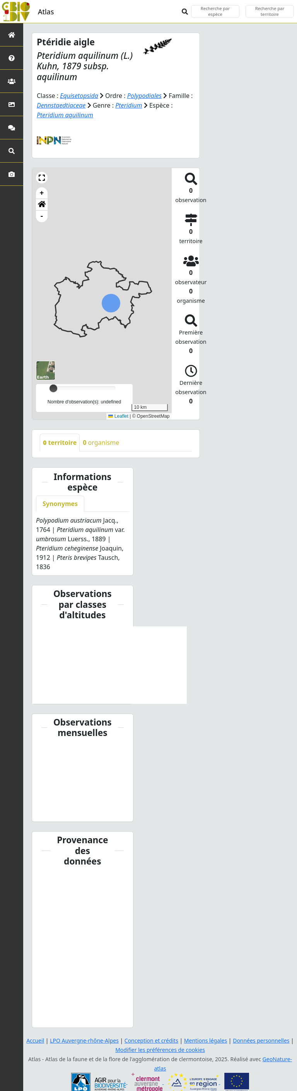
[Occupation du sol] (11, 104)
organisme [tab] (101, 441)
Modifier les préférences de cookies (160, 1048)
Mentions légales (205, 1039)
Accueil (35, 1039)
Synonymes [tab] (60, 502)
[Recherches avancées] (11, 150)
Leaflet (118, 415)
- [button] (42, 215)
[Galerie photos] (11, 174)
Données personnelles (261, 1039)
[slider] (53, 387)
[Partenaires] (11, 81)
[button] (42, 176)
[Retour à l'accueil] (11, 34)
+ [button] (42, 192)
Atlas (46, 11)
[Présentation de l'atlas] (11, 57)
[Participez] (11, 127)
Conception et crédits (151, 1039)
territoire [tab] (60, 441)
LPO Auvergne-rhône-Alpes (84, 1039)
